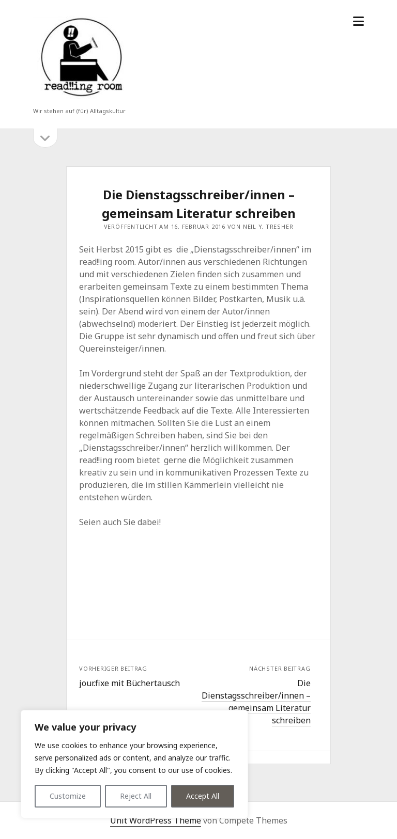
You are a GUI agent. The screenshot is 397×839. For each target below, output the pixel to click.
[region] (134, 764)
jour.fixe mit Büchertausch (129, 683)
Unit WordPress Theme (155, 820)
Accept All (202, 796)
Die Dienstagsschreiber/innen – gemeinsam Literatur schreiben (256, 701)
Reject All (135, 796)
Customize (68, 796)
